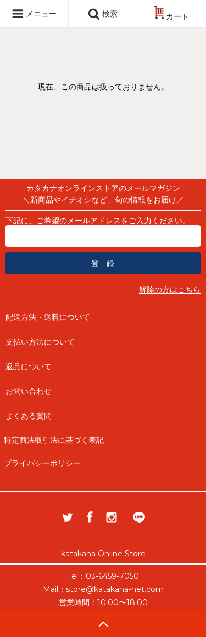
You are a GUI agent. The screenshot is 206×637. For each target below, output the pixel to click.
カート (171, 16)
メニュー (34, 14)
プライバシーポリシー (42, 463)
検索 (103, 14)
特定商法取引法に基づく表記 (54, 440)
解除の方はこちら (170, 290)
